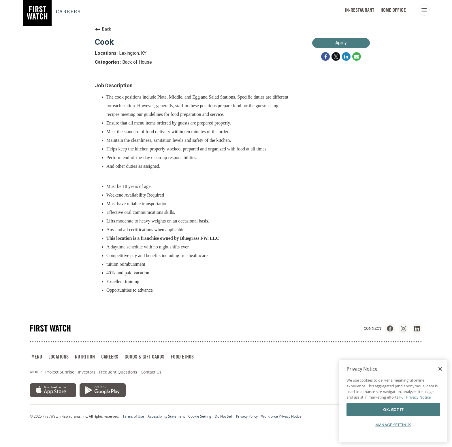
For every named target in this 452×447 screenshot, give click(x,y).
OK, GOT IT (393, 409)
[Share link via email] (356, 56)
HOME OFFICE (393, 10)
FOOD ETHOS (182, 357)
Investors (86, 372)
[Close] (440, 369)
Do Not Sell (224, 416)
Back (103, 29)
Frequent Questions (118, 372)
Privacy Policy (247, 416)
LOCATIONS (58, 357)
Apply (341, 43)
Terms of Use (133, 416)
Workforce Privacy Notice (281, 416)
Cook (104, 42)
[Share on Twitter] (336, 56)
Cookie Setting (199, 416)
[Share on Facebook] (325, 56)
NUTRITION (85, 357)
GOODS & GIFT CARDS (144, 357)
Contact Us (151, 372)
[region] (393, 401)
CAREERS (109, 357)
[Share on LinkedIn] (346, 56)
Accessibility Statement (166, 416)
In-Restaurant (359, 10)
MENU (36, 357)
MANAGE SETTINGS (393, 424)
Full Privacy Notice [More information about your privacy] (415, 397)
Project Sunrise (59, 372)
